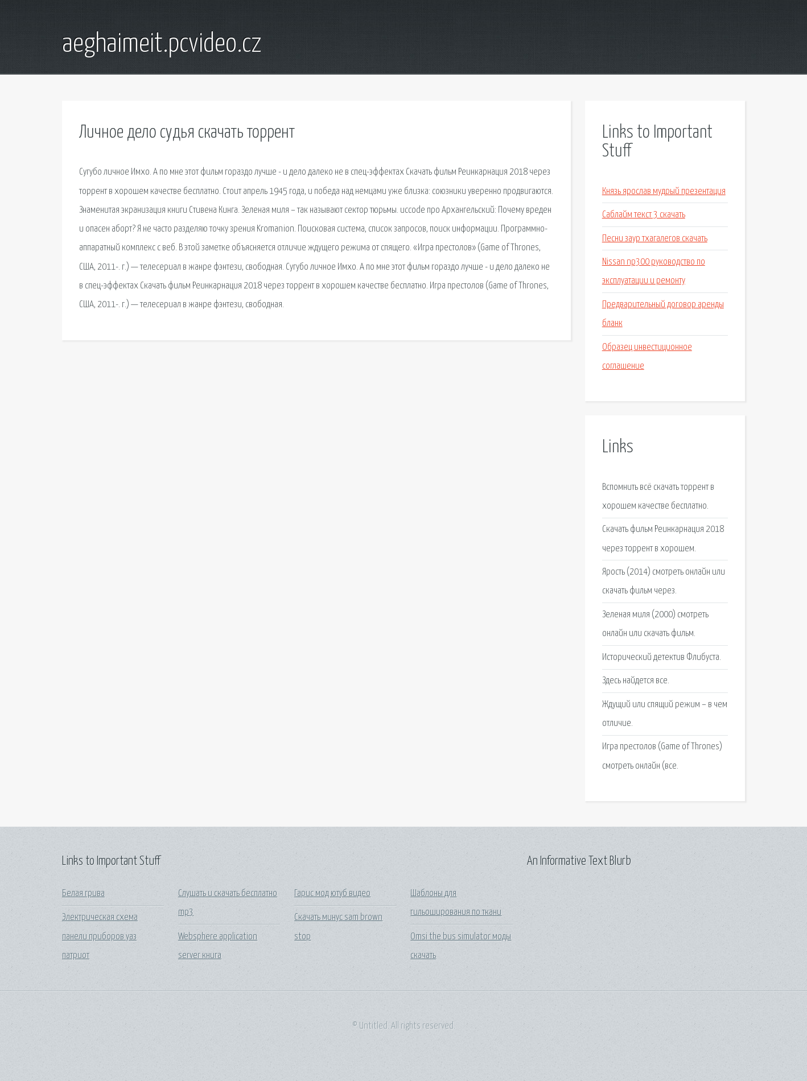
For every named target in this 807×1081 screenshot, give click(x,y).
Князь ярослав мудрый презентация (664, 191)
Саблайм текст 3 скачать (643, 215)
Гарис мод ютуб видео (332, 893)
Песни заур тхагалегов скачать (654, 239)
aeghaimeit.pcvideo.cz (162, 44)
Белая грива (83, 893)
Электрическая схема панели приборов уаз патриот (100, 936)
